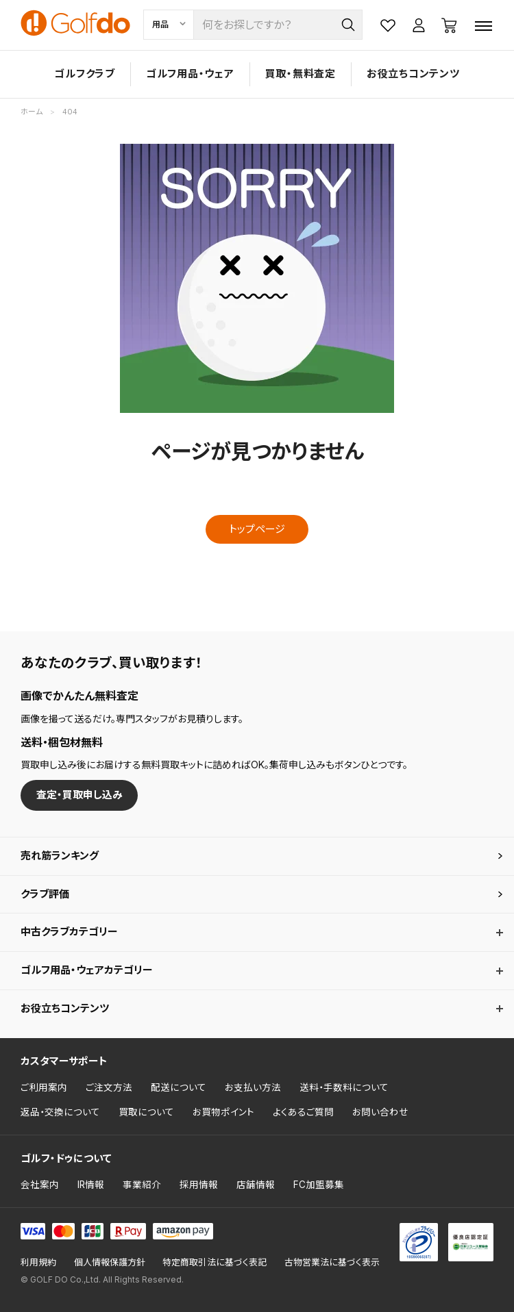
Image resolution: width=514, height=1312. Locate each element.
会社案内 (40, 1184)
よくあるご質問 (303, 1112)
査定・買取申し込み (79, 794)
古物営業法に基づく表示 (332, 1262)
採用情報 (199, 1184)
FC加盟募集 (318, 1184)
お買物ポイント (223, 1112)
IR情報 (90, 1184)
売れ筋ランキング (60, 855)
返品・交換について (60, 1112)
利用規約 (38, 1262)
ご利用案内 (44, 1087)
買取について (146, 1112)
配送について (178, 1087)
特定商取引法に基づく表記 (214, 1262)
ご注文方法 (109, 1087)
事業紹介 (142, 1184)
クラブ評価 (45, 893)
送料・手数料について (344, 1087)
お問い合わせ (380, 1112)
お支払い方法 (253, 1087)
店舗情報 (255, 1184)
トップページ (257, 528)
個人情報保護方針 (109, 1262)
